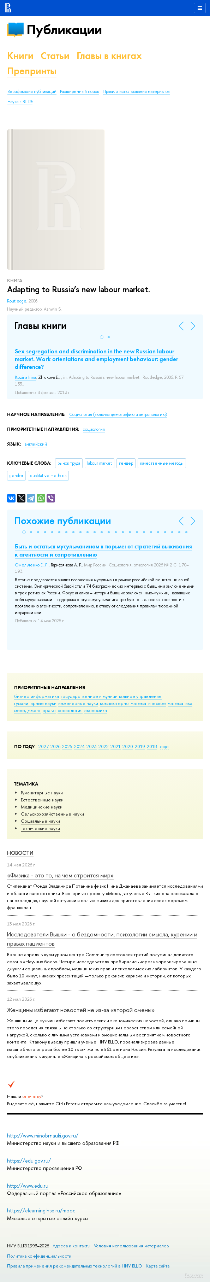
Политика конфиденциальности (39, 1256)
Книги (20, 55)
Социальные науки (40, 821)
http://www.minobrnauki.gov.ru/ (42, 1135)
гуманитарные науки (35, 703)
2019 (140, 746)
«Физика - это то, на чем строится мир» (60, 875)
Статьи (55, 55)
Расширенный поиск (79, 91)
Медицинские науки (41, 807)
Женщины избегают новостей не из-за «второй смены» (81, 1010)
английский (36, 444)
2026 (55, 746)
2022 (103, 746)
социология (70, 710)
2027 (43, 746)
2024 (79, 746)
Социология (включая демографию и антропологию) (118, 414)
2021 (115, 746)
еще (164, 746)
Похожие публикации (62, 520)
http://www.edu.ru (27, 1185)
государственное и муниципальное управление (111, 696)
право (49, 710)
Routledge (16, 301)
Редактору (194, 1274)
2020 (127, 746)
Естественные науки (42, 799)
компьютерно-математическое (133, 703)
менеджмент (27, 710)
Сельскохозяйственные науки (52, 814)
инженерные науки (78, 703)
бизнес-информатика (36, 696)
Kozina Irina (25, 377)
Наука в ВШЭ (19, 102)
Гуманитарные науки (42, 792)
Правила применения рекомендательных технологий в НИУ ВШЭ (74, 1266)
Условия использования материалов (131, 1246)
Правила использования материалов (136, 91)
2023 (91, 746)
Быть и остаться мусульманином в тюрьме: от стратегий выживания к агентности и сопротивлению (103, 550)
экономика (95, 710)
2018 (152, 746)
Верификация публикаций (31, 91)
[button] (101, 337)
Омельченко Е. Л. (32, 565)
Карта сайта (157, 1266)
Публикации (64, 29)
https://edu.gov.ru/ (29, 1160)
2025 (67, 746)
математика (180, 703)
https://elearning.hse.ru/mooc (41, 1210)
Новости (20, 853)
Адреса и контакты (71, 1246)
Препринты (31, 71)
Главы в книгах (109, 55)
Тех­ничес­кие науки (40, 828)
